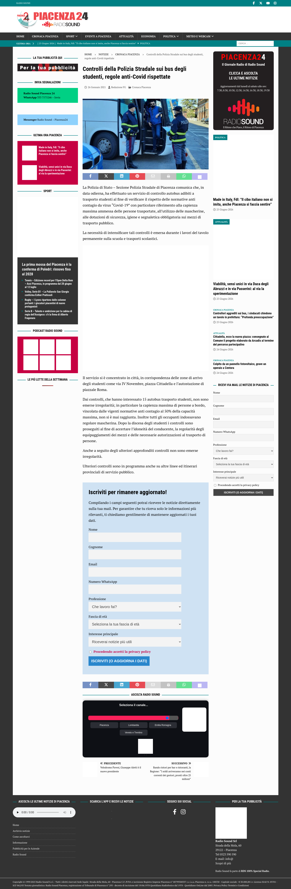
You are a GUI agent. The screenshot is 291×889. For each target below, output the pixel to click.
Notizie (104, 54)
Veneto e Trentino (133, 732)
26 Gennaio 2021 (97, 87)
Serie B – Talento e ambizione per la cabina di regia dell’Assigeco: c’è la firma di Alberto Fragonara (48, 314)
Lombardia (133, 725)
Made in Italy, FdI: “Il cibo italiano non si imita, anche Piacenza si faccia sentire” (53, 150)
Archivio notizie (21, 831)
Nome (93, 529)
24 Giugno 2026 (225, 349)
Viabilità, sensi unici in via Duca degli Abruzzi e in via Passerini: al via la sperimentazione (55, 170)
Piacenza (104, 725)
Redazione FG (118, 87)
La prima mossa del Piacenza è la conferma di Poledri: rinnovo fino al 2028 (46, 269)
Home (20, 36)
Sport (70, 36)
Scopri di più (223, 863)
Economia (148, 36)
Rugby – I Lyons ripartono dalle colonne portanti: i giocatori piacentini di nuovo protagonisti (45, 303)
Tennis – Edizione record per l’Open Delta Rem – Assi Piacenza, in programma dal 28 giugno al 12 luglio (49, 284)
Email (93, 564)
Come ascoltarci (21, 836)
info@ (229, 859)
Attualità (126, 36)
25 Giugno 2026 (225, 209)
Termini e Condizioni (238, 885)
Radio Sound (23, 3)
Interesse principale (103, 634)
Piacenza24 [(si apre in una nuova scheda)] (61, 119)
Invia (57, 97)
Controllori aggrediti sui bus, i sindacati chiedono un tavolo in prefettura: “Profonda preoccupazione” (243, 315)
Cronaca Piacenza (45, 36)
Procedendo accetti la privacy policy (122, 651)
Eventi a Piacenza (98, 36)
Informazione (20, 842)
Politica (169, 36)
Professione (97, 599)
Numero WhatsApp (103, 581)
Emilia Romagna (163, 725)
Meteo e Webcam (198, 36)
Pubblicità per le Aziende (26, 848)
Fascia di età (98, 616)
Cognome (96, 547)
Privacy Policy (220, 885)
